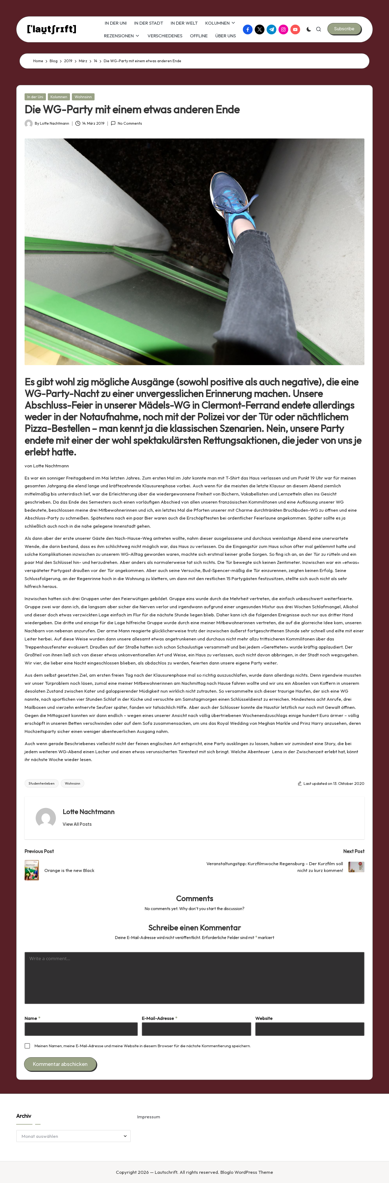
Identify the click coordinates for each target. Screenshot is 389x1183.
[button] (344, 28)
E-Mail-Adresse (159, 1018)
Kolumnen (59, 96)
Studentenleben (42, 783)
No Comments (126, 123)
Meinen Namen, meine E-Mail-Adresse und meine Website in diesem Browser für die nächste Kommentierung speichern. (142, 1045)
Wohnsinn (83, 96)
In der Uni (35, 96)
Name (32, 1018)
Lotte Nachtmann (89, 812)
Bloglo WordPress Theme (246, 1172)
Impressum (148, 1116)
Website (264, 1018)
